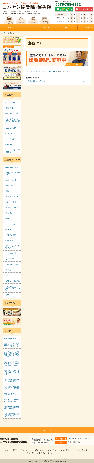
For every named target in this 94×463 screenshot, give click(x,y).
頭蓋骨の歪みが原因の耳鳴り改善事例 (11, 345)
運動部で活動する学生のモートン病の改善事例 (11, 372)
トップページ (11, 103)
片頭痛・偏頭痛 (12, 197)
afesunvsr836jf (51, 71)
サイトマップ (62, 453)
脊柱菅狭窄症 (11, 253)
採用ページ (10, 295)
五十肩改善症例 (10, 394)
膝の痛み (9, 213)
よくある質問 (11, 139)
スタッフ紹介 (68, 27)
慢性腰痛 (9, 241)
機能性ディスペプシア (12, 174)
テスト (84, 81)
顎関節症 (9, 219)
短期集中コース (12, 167)
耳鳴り (8, 270)
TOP (10, 27)
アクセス (75, 450)
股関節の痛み (11, 235)
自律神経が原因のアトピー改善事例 (11, 380)
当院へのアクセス (13, 144)
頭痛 (8, 191)
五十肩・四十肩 (12, 208)
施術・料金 (48, 27)
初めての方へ (26, 450)
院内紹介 (85, 450)
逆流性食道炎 (11, 180)
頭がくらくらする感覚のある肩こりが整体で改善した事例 (11, 363)
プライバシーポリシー (45, 453)
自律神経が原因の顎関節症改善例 (11, 415)
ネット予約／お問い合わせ (12, 151)
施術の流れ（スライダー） (37, 81)
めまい (8, 275)
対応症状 (29, 27)
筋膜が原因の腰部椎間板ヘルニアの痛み (11, 388)
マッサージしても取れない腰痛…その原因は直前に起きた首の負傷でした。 (11, 353)
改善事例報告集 (10, 339)
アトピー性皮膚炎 (13, 281)
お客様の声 (10, 133)
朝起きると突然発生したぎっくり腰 (11, 400)
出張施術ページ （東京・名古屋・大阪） (12, 120)
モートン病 (10, 224)
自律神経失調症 (12, 264)
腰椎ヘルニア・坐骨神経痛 (12, 247)
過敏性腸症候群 (12, 186)
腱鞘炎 (8, 230)
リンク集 (30, 453)
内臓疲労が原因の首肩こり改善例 (11, 408)
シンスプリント (12, 259)
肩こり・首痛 (11, 202)
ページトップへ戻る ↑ (47, 430)
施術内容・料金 (12, 114)
